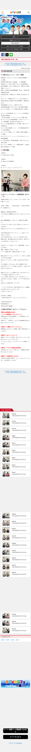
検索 (28, 12)
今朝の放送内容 (15, 43)
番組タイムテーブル (15, 40)
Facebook (2, 54)
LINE (11, 54)
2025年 (7, 618)
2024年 (12, 618)
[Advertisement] (15, 5)
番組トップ (15, 37)
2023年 (17, 618)
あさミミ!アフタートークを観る (15, 46)
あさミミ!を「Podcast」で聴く (15, 49)
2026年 (3, 618)
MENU (2, 12)
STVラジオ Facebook (15, 721)
